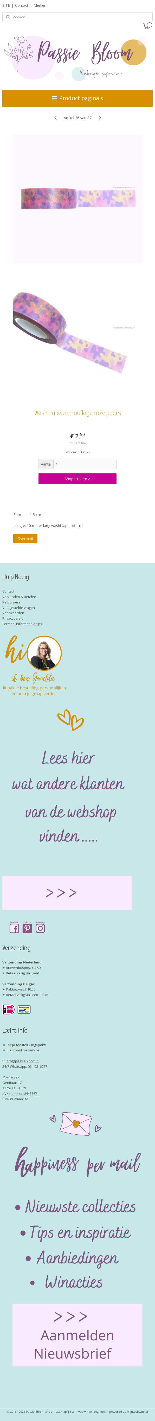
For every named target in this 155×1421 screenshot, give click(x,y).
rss (72, 1411)
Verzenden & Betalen (19, 596)
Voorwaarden (13, 612)
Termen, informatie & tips (22, 623)
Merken (40, 5)
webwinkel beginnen (92, 1411)
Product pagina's (77, 98)
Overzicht (25, 538)
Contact (21, 5)
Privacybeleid (12, 618)
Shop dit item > (77, 478)
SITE (6, 5)
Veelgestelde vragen (18, 607)
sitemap (61, 1411)
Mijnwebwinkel (137, 1411)
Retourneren (12, 602)
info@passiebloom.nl (22, 1061)
